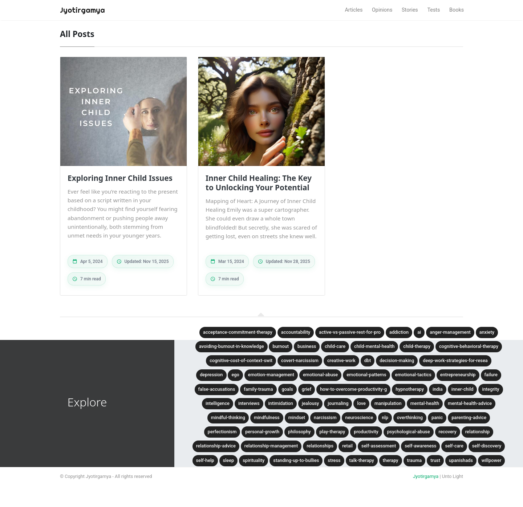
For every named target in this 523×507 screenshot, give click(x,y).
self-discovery (487, 446)
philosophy (299, 431)
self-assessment (378, 446)
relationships (320, 446)
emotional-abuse (320, 374)
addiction (399, 332)
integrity (490, 389)
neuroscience (359, 417)
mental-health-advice (470, 403)
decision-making (397, 360)
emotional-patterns (366, 374)
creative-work (341, 360)
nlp (385, 417)
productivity (366, 431)
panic (437, 417)
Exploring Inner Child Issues (120, 178)
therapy (390, 460)
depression (211, 374)
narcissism (325, 417)
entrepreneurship (458, 374)
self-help (205, 460)
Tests (433, 10)
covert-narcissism (300, 360)
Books (456, 10)
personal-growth (262, 431)
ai (419, 332)
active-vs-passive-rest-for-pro (350, 332)
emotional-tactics (413, 374)
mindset (296, 417)
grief (306, 389)
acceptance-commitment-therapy (237, 332)
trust (435, 460)
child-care (335, 346)
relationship (477, 431)
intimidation (280, 403)
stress (334, 460)
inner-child (462, 389)
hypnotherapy (410, 389)
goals (287, 389)
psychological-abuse (408, 431)
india (438, 389)
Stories (410, 10)
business (306, 346)
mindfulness (267, 417)
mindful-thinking (228, 417)
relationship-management (271, 446)
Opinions (382, 10)
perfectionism (222, 431)
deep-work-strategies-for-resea (455, 360)
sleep (228, 460)
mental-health (424, 403)
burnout (280, 346)
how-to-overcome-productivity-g (353, 389)
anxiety (486, 332)
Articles (353, 10)
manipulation (388, 403)
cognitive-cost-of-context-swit (241, 360)
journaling (338, 403)
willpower (492, 460)
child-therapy (416, 346)
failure (491, 374)
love (361, 403)
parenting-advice (468, 417)
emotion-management (271, 374)
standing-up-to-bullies (296, 460)
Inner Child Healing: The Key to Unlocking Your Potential (259, 182)
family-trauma (258, 389)
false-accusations (216, 389)
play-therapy (332, 431)
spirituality (253, 460)
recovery (448, 431)
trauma (414, 460)
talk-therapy (361, 460)
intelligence (218, 403)
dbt (367, 360)
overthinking (410, 417)
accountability (295, 332)
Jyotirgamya (425, 476)
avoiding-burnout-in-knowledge (231, 346)
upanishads (461, 460)
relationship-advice (216, 446)
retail (347, 446)
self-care (454, 446)
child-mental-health (374, 346)
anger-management (450, 332)
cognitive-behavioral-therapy (468, 346)
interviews (249, 403)
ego (235, 374)
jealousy (310, 403)
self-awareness (420, 446)
